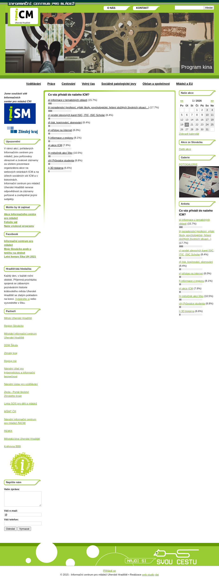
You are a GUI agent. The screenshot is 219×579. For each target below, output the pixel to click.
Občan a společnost (156, 83)
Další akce (185, 149)
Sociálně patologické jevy (118, 83)
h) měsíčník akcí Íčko (191, 296)
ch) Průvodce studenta (192, 303)
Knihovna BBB (12, 446)
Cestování (68, 83)
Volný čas (88, 83)
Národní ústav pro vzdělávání (21, 384)
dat (157, 574)
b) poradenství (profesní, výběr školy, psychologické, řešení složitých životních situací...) (196, 235)
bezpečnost (10, 376)
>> (212, 100)
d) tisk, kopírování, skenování (196, 261)
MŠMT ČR (10, 411)
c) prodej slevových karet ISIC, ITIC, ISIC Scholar (76, 115)
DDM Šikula (11, 345)
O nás (111, 7)
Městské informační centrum (20, 333)
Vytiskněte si (22, 298)
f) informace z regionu (191, 280)
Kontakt (142, 7)
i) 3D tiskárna (186, 311)
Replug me (10, 361)
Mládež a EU (184, 83)
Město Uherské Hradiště (18, 318)
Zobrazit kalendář (189, 133)
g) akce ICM (186, 288)
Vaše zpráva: (12, 489)
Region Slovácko (14, 325)
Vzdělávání (33, 83)
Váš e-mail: (11, 510)
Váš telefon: (11, 519)
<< (181, 100)
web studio (148, 574)
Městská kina (12, 438)
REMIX (8, 430)
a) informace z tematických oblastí (67, 100)
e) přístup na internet (191, 273)
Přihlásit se (109, 570)
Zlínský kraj (10, 353)
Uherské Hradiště (14, 337)
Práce (51, 83)
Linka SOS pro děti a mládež (20, 403)
